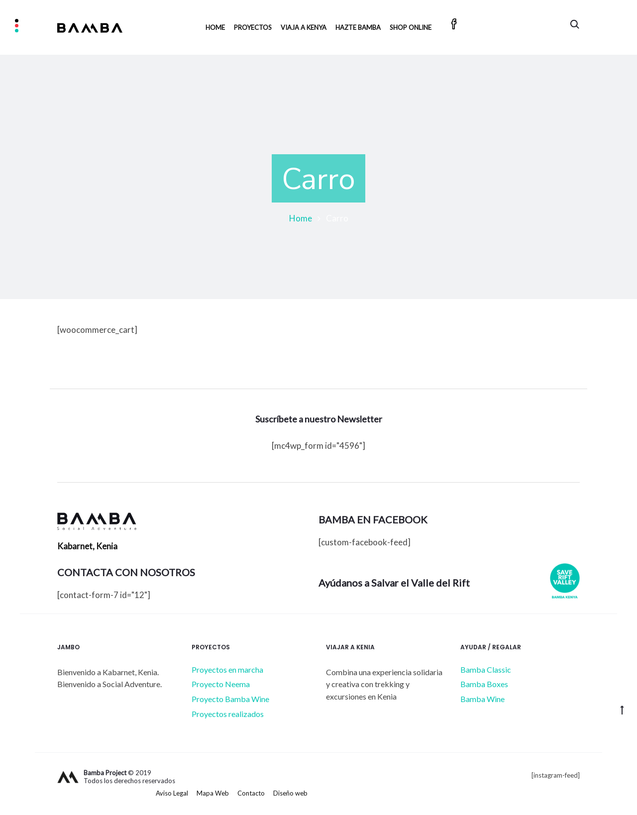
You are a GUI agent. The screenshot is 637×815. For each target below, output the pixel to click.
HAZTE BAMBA (358, 27)
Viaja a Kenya (303, 27)
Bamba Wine (482, 699)
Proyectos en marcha (227, 669)
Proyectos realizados (228, 713)
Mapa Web (213, 793)
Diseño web (290, 793)
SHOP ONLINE (410, 27)
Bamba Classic (485, 669)
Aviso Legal (172, 793)
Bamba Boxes (484, 684)
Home (215, 27)
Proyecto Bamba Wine (230, 699)
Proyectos (253, 27)
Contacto (251, 793)
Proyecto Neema (221, 684)
